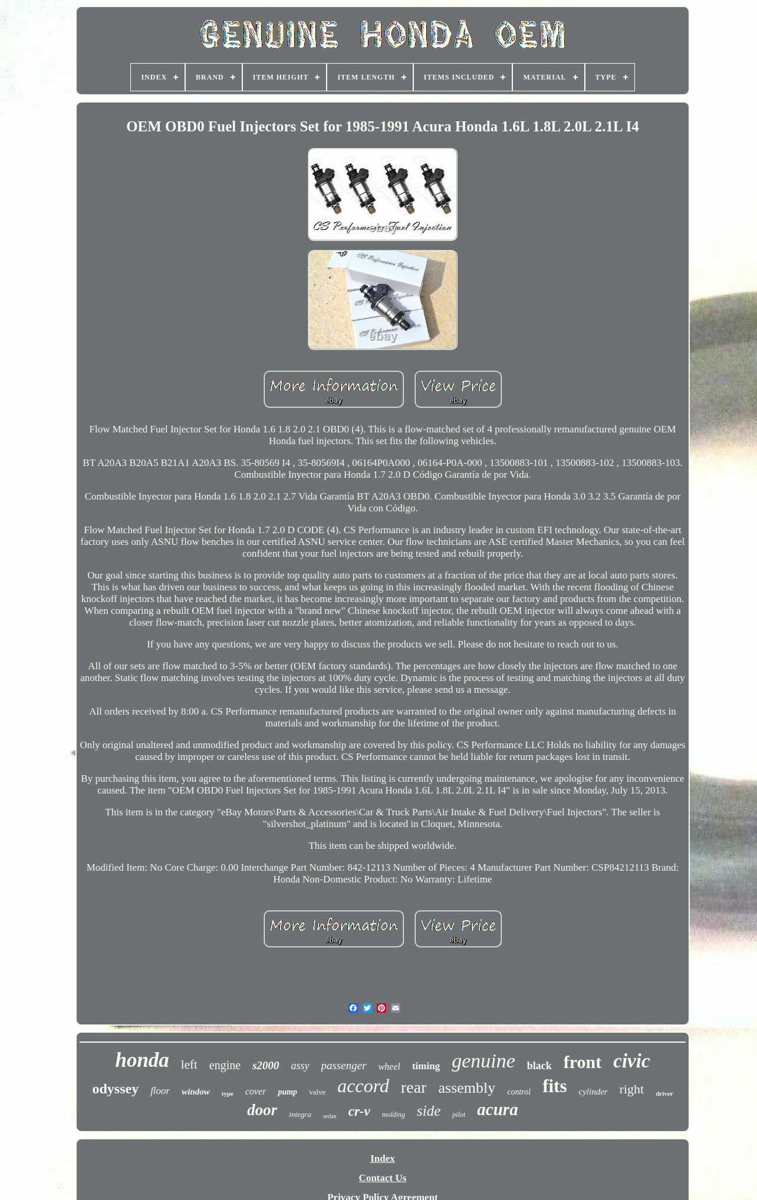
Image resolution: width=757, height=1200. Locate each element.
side (428, 1111)
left (189, 1064)
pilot (458, 1114)
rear (414, 1087)
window (196, 1091)
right (632, 1089)
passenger (344, 1065)
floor (160, 1090)
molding (393, 1114)
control (519, 1091)
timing (426, 1066)
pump (287, 1091)
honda (142, 1060)
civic (631, 1061)
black (539, 1066)
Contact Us (383, 1178)
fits (554, 1086)
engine (225, 1065)
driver (664, 1093)
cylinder (592, 1091)
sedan (330, 1116)
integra (300, 1114)
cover (255, 1091)
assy (300, 1066)
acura (497, 1109)
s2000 (265, 1065)
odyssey (115, 1088)
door (262, 1110)
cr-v (359, 1111)
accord (363, 1085)
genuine (483, 1061)
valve (317, 1091)
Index (382, 1158)
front (582, 1062)
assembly (466, 1087)
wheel (389, 1067)
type (227, 1093)
